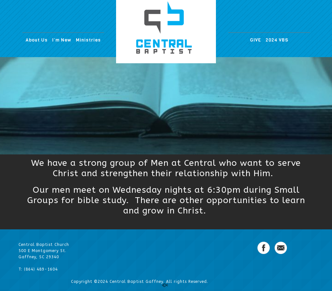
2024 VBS (277, 40)
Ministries (88, 40)
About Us (37, 40)
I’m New (61, 40)
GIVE (255, 40)
